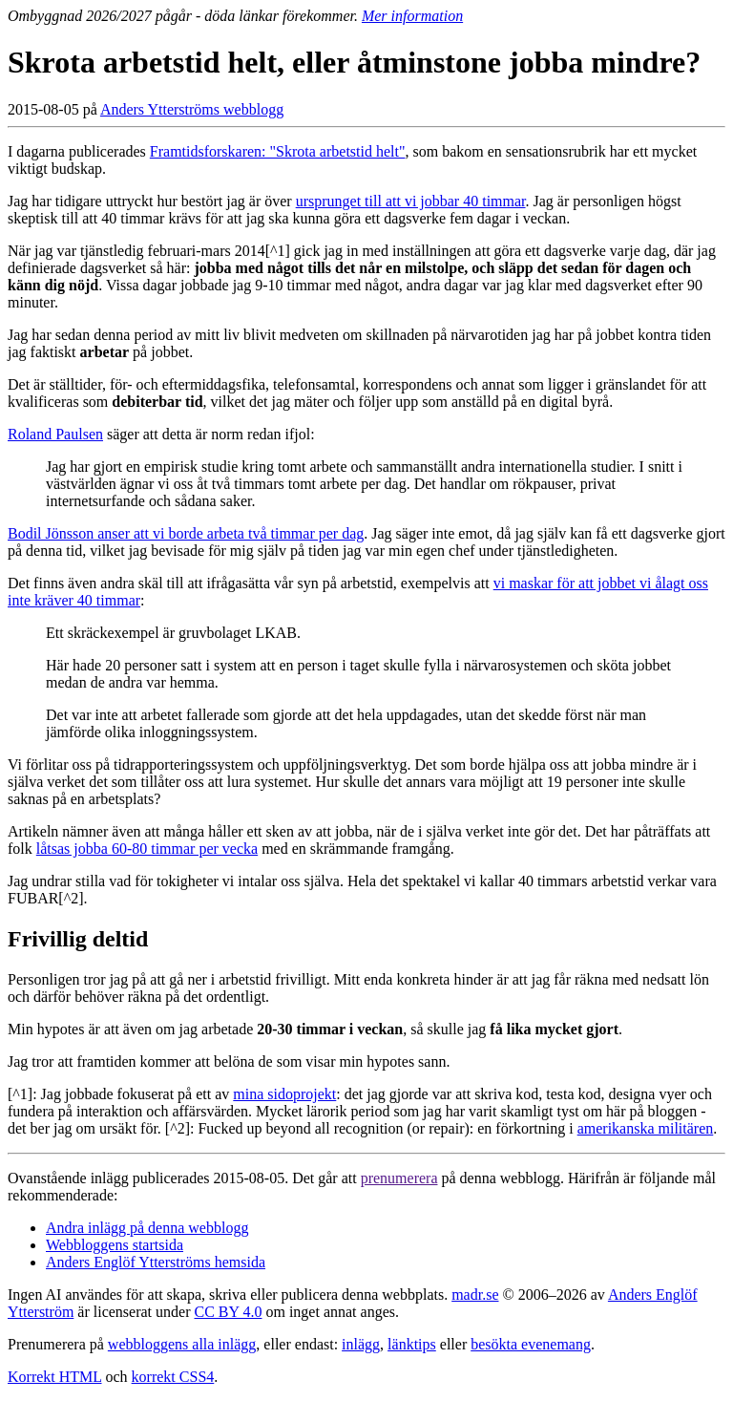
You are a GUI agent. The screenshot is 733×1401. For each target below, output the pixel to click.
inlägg (361, 1344)
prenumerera (399, 1178)
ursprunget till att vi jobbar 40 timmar (411, 201)
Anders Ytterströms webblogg (191, 109)
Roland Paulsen (55, 434)
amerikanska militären (645, 1128)
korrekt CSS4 (173, 1377)
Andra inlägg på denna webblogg (147, 1228)
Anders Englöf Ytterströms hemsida (155, 1262)
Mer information (412, 16)
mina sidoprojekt (284, 1094)
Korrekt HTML (55, 1377)
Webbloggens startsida (114, 1245)
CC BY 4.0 (228, 1312)
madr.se (474, 1294)
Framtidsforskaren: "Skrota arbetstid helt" (278, 151)
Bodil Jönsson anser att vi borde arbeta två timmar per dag (186, 533)
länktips (411, 1344)
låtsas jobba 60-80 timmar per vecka (147, 848)
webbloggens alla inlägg (182, 1344)
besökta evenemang (531, 1344)
